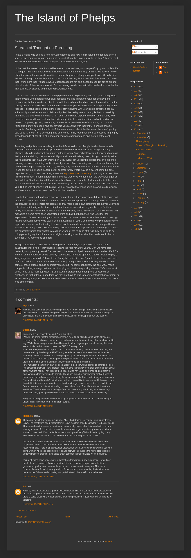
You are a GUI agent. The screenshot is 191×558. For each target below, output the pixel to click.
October (140, 163)
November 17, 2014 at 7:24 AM (38, 320)
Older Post (113, 516)
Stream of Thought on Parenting (151, 145)
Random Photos (144, 149)
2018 (136, 112)
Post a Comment (27, 510)
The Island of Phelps (65, 18)
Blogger (108, 541)
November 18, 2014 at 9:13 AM (38, 406)
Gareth (136, 71)
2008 (136, 229)
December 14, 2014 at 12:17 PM (39, 476)
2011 (136, 216)
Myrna (26, 305)
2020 (136, 103)
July (138, 176)
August (140, 172)
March (139, 193)
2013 (136, 207)
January (140, 202)
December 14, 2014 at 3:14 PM (38, 504)
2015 (136, 125)
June (139, 181)
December (141, 133)
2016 (136, 121)
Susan (26, 330)
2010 (136, 220)
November (141, 137)
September (142, 168)
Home (68, 516)
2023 (136, 90)
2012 (136, 212)
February (141, 198)
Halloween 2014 (144, 158)
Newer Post (21, 516)
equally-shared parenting (77, 173)
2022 (136, 95)
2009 (136, 225)
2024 (136, 86)
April (138, 189)
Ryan (165, 72)
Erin (25, 486)
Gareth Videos (140, 67)
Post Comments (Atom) (39, 522)
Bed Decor (141, 154)
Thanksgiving (142, 141)
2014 (136, 129)
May (138, 185)
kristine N (28, 416)
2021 (136, 99)
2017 (136, 116)
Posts (136, 46)
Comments (139, 52)
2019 (136, 108)
